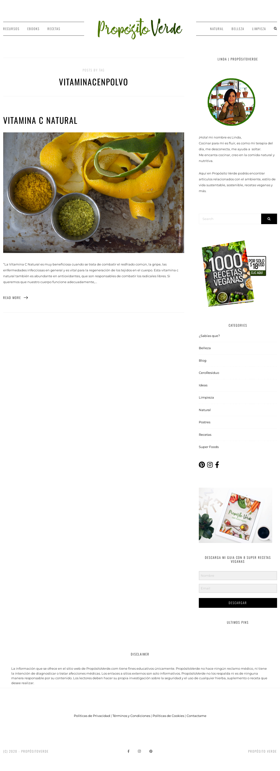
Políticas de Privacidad (92, 716)
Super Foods (209, 447)
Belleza (238, 28)
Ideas (203, 385)
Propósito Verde (262, 751)
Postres (204, 422)
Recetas (53, 28)
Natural (217, 28)
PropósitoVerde (35, 751)
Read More (15, 297)
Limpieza (259, 28)
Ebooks (33, 28)
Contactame (196, 716)
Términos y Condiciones (131, 716)
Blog (202, 360)
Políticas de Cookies (168, 716)
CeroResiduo (209, 373)
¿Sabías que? (209, 336)
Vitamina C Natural (40, 120)
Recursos (11, 28)
